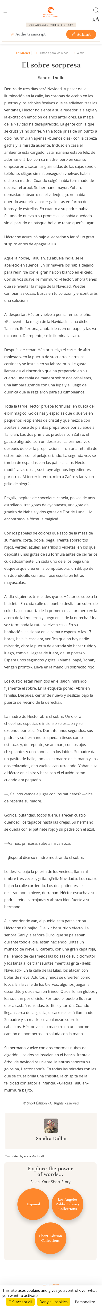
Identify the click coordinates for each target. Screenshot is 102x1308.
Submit (81, 34)
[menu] (6, 12)
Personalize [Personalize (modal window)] (85, 1301)
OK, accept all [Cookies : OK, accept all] (20, 1301)
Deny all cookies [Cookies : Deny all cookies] (54, 1301)
